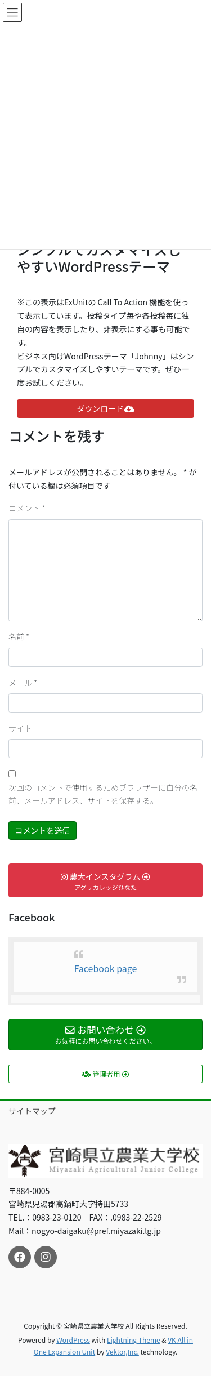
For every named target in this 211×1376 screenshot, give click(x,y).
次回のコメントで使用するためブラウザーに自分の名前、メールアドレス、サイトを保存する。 (102, 794)
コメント (26, 508)
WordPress (73, 1339)
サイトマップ (32, 1110)
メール (22, 682)
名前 (18, 636)
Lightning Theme (133, 1339)
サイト (20, 728)
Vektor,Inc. (122, 1351)
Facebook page (105, 968)
